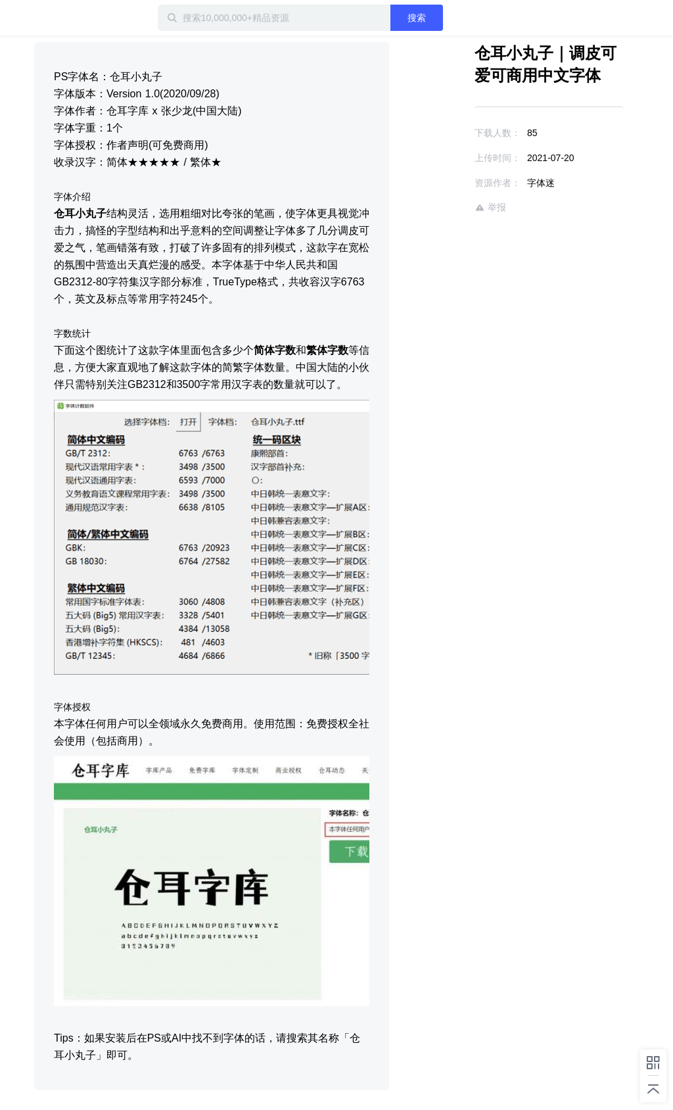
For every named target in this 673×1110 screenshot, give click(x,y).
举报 (490, 207)
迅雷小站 (76, 18)
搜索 (416, 17)
